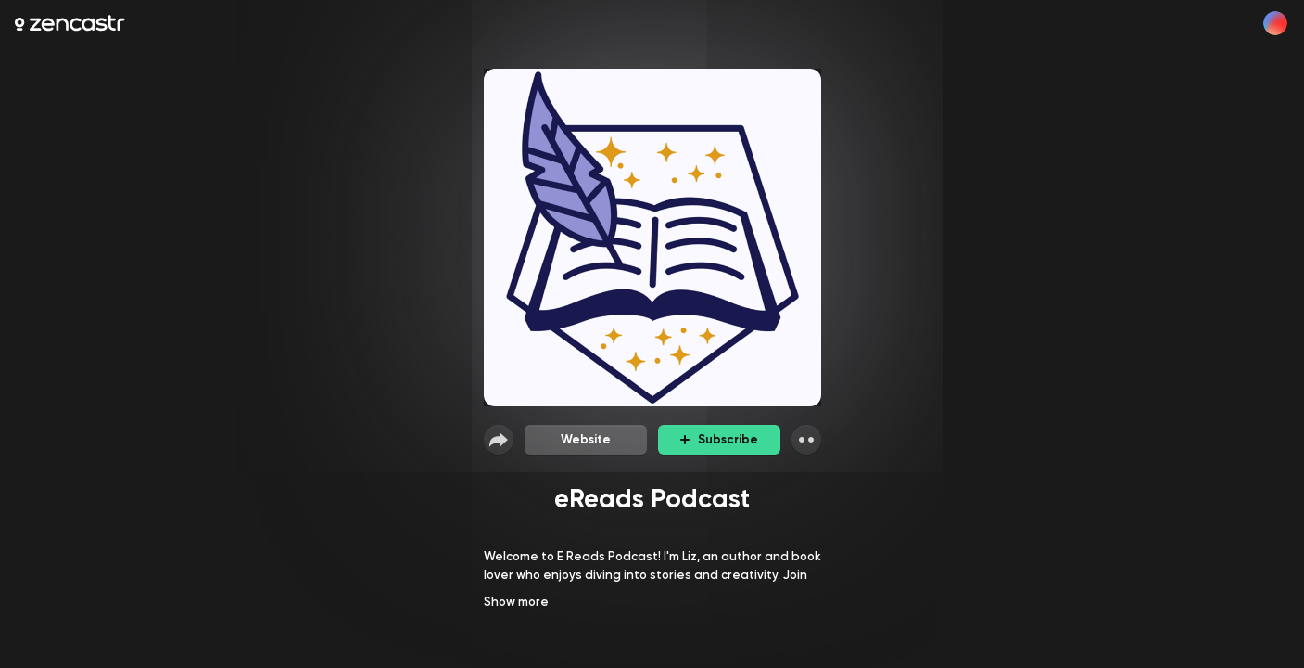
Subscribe (719, 439)
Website (586, 439)
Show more (516, 602)
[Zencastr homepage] (70, 23)
